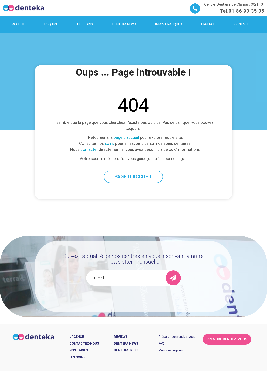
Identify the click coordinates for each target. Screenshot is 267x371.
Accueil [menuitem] (18, 24)
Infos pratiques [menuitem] (168, 24)
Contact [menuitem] (241, 24)
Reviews (121, 337)
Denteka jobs (126, 350)
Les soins (77, 357)
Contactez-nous (84, 343)
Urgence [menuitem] (208, 24)
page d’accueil (126, 137)
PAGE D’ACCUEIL (133, 177)
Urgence (76, 337)
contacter (89, 149)
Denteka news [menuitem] (124, 24)
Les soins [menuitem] (85, 24)
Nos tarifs (78, 350)
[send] (173, 277)
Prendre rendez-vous (226, 339)
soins (109, 143)
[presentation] (133, 296)
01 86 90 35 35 (246, 11)
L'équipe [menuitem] (51, 24)
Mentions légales (170, 350)
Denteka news (126, 343)
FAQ (161, 343)
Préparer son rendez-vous (176, 337)
